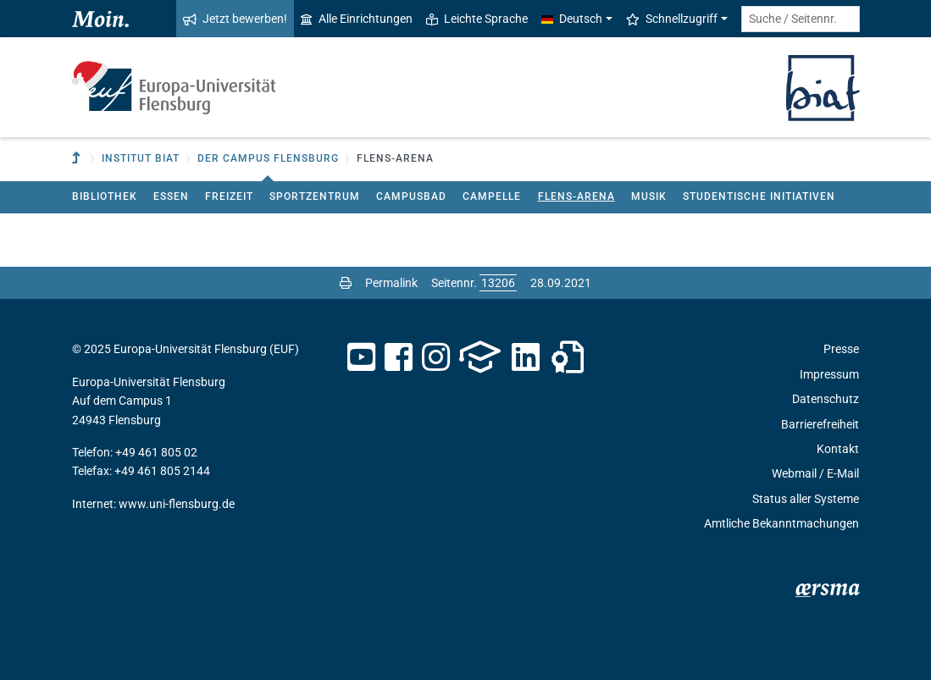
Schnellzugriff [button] (672, 18)
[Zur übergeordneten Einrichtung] (78, 158)
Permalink (391, 283)
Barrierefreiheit (820, 424)
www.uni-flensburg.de (177, 504)
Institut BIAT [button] (141, 158)
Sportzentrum (314, 196)
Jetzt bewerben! (235, 18)
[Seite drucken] (346, 283)
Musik (649, 196)
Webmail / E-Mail (815, 473)
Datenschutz (825, 399)
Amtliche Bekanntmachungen (781, 523)
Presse (841, 349)
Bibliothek (104, 196)
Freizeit (229, 196)
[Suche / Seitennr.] (800, 19)
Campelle (492, 196)
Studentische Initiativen (759, 196)
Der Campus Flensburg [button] (268, 158)
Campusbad (411, 196)
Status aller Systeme (805, 499)
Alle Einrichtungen (357, 18)
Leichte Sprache (477, 18)
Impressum (829, 374)
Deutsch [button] (571, 18)
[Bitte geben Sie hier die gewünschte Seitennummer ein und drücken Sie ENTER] (498, 282)
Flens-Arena (576, 196)
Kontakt (838, 449)
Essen (171, 196)
